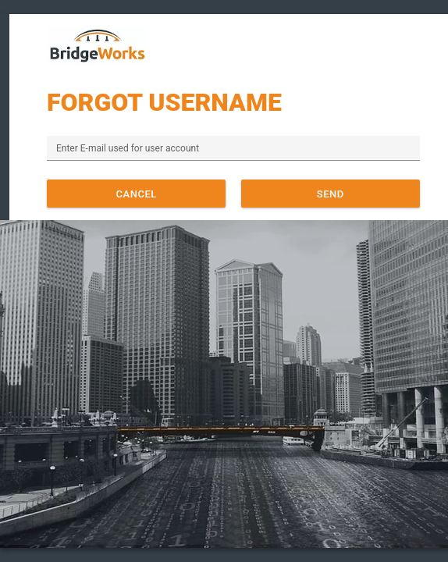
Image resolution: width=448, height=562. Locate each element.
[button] (136, 194)
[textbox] (233, 148)
